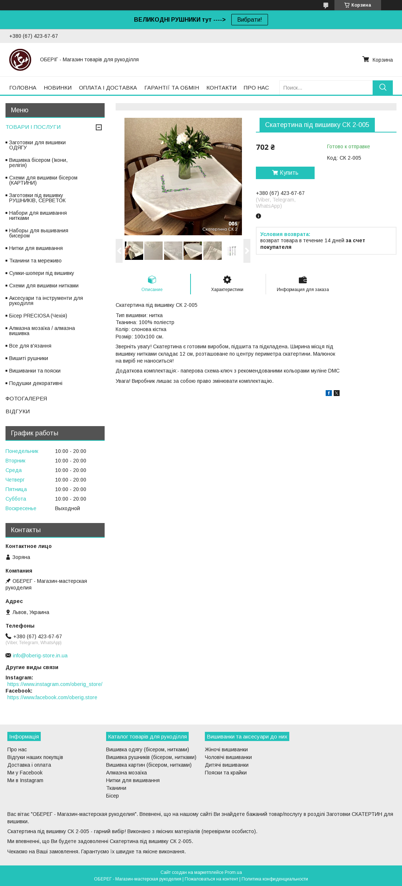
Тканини (116, 788)
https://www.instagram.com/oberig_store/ (54, 684)
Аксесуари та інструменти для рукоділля (46, 300)
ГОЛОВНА (22, 87)
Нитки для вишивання (36, 248)
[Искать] (383, 87)
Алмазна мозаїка (126, 773)
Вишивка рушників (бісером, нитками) (151, 757)
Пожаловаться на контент (211, 879)
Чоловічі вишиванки (228, 757)
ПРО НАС (256, 87)
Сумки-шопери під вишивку (41, 273)
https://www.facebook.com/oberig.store (52, 697)
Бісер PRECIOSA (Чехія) (38, 316)
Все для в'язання (30, 346)
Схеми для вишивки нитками (44, 285)
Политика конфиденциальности (275, 879)
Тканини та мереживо (35, 261)
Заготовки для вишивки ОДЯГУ (37, 144)
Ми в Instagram (25, 780)
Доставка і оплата (29, 765)
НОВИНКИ (58, 87)
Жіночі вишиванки (226, 749)
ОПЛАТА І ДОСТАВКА (108, 87)
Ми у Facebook (25, 773)
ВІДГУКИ (18, 411)
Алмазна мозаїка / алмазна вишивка (42, 330)
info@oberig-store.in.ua (40, 655)
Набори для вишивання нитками (38, 215)
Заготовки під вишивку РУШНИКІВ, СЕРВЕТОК (37, 197)
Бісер (112, 796)
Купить (289, 173)
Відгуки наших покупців (35, 757)
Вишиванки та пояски (35, 371)
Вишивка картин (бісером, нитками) (149, 765)
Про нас (17, 749)
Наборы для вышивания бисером (38, 233)
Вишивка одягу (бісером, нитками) (147, 749)
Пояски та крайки (226, 773)
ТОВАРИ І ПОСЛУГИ (33, 127)
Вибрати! (249, 20)
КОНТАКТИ (221, 87)
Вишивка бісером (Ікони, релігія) (38, 162)
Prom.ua (233, 872)
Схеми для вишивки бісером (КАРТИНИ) (43, 180)
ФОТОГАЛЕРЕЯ (26, 398)
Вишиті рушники (28, 358)
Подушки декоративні (35, 383)
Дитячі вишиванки (227, 765)
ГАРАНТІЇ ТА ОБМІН (171, 87)
